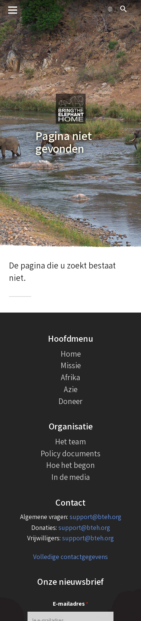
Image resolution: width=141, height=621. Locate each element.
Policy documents (70, 453)
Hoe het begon (70, 465)
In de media (70, 477)
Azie (70, 389)
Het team (70, 441)
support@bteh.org (95, 516)
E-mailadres (70, 604)
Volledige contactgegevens (70, 556)
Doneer (70, 401)
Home (71, 353)
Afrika (70, 377)
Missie (71, 365)
